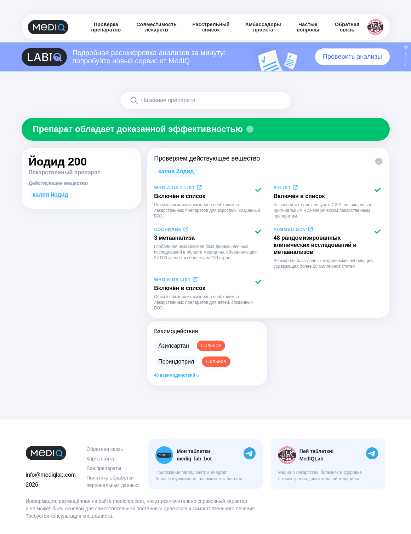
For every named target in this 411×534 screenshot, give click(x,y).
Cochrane (168, 229)
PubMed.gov (290, 229)
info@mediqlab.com (51, 475)
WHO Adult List (174, 187)
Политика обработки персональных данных (112, 481)
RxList (282, 187)
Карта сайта (100, 459)
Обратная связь (104, 449)
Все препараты (103, 468)
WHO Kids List (172, 279)
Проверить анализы (352, 56)
